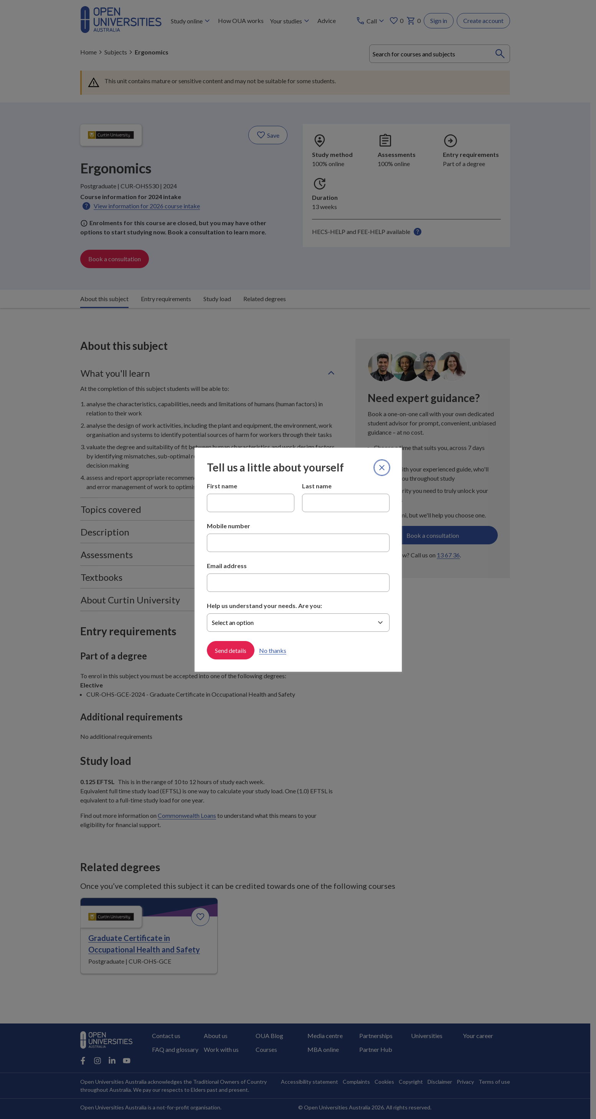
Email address (227, 565)
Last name (317, 485)
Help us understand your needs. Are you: (264, 605)
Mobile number (228, 525)
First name (222, 485)
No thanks (272, 650)
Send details (230, 650)
